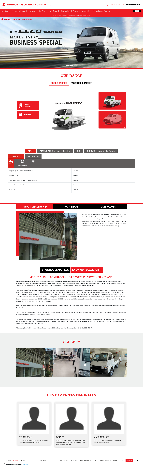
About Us (5, 11)
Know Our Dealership (86, 269)
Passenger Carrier (81, 83)
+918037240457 (134, 4)
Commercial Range (18, 11)
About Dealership (35, 206)
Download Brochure (28, 106)
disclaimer (25, 464)
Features (15, 156)
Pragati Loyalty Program (101, 11)
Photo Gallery (65, 11)
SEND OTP (74, 460)
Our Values (42, 11)
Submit (129, 460)
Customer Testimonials (81, 11)
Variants (27, 115)
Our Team (31, 11)
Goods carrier (59, 83)
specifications (33, 156)
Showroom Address (55, 269)
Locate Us (53, 11)
